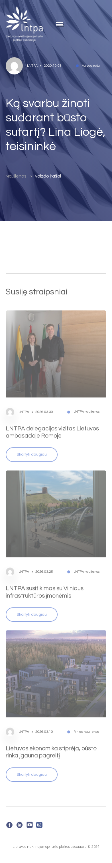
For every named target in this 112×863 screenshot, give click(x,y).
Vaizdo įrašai (48, 176)
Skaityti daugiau (32, 447)
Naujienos (16, 176)
